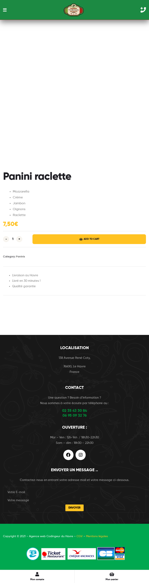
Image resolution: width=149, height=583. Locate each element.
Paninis (20, 256)
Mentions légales (97, 536)
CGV (80, 536)
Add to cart (91, 239)
